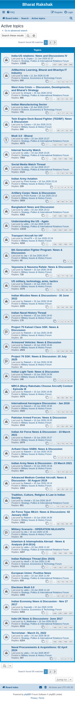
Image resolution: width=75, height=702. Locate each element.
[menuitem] (11, 12)
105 (60, 244)
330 (65, 230)
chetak (27, 500)
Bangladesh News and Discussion (32, 207)
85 (71, 290)
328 (54, 230)
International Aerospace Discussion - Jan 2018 (40, 403)
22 (67, 99)
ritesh (26, 561)
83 (63, 290)
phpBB (27, 694)
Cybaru (27, 124)
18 (67, 113)
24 (58, 489)
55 (67, 307)
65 (67, 351)
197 (60, 158)
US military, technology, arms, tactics (34, 281)
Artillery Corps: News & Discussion (33, 192)
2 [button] (50, 42)
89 (58, 201)
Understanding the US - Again (30, 221)
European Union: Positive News (31, 573)
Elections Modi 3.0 (22, 587)
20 (58, 99)
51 (58, 173)
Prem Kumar (30, 181)
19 (71, 113)
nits (25, 532)
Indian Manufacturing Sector (29, 104)
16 (67, 81)
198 (65, 158)
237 (70, 613)
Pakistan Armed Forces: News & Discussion (39, 417)
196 (54, 158)
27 (71, 489)
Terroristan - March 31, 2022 (28, 632)
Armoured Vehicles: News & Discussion (36, 342)
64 (63, 351)
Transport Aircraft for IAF (27, 235)
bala (26, 75)
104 (54, 244)
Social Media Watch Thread (28, 164)
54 (71, 173)
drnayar (27, 93)
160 (54, 627)
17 (71, 81)
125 (70, 144)
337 (54, 64)
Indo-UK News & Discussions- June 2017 (37, 618)
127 (65, 567)
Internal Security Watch (26, 150)
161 (60, 627)
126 (60, 567)
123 (60, 144)
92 (71, 201)
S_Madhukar (30, 621)
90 (63, 201)
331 (70, 230)
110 (70, 216)
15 (63, 81)
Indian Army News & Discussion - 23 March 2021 (41, 463)
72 (58, 443)
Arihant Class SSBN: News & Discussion (36, 448)
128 (70, 567)
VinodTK (28, 238)
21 (63, 99)
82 (58, 290)
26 (67, 489)
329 (60, 230)
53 (67, 173)
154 (54, 641)
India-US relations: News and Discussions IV (39, 55)
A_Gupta (28, 58)
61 (58, 426)
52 (63, 173)
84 (67, 290)
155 (60, 641)
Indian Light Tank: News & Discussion (35, 371)
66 (71, 351)
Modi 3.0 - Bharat (22, 135)
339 (65, 64)
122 (54, 144)
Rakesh (27, 269)
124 (65, 144)
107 (54, 216)
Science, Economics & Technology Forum (41, 78)
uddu (26, 138)
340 (70, 64)
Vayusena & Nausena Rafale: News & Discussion (42, 266)
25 (63, 489)
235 (60, 613)
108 (60, 216)
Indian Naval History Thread (28, 312)
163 (70, 627)
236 (65, 613)
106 (65, 244)
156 (65, 641)
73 (58, 412)
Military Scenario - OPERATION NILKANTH (38, 529)
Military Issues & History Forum (36, 127)
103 (54, 553)
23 (71, 99)
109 (65, 216)
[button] (55, 42)
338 (60, 64)
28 (71, 596)
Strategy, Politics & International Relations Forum (45, 61)
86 (67, 397)
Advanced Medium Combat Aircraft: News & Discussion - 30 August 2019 (38, 479)
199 (70, 158)
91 (67, 201)
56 (71, 307)
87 (71, 397)
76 (71, 412)
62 (63, 426)
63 (58, 351)
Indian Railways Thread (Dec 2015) (33, 558)
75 (67, 412)
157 (70, 641)
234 (54, 613)
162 (65, 627)
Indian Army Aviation (24, 178)
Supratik (28, 607)
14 (58, 81)
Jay (25, 255)
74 (63, 412)
